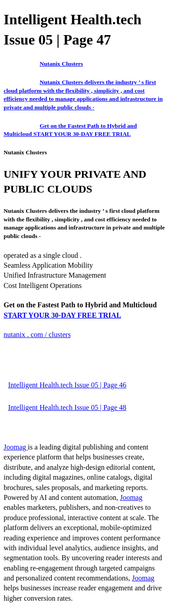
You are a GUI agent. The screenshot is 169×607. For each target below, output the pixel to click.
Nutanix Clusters (61, 63)
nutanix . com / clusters (37, 334)
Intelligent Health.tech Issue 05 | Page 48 (67, 407)
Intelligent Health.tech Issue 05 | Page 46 (67, 385)
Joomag (16, 447)
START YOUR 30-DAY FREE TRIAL (62, 315)
